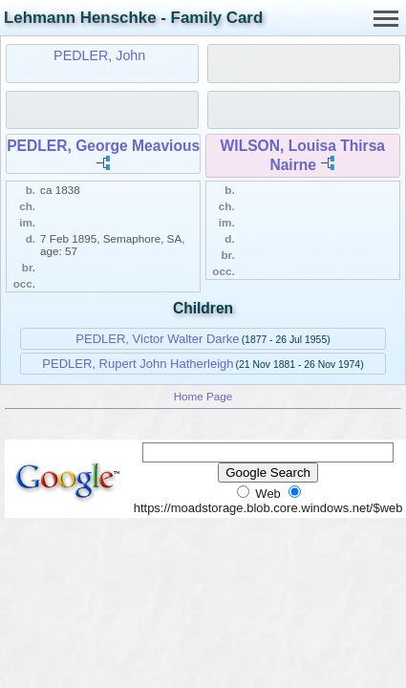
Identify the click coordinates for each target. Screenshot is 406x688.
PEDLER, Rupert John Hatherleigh (137, 363)
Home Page (203, 396)
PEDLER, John (99, 55)
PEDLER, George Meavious (103, 146)
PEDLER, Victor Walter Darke (157, 339)
